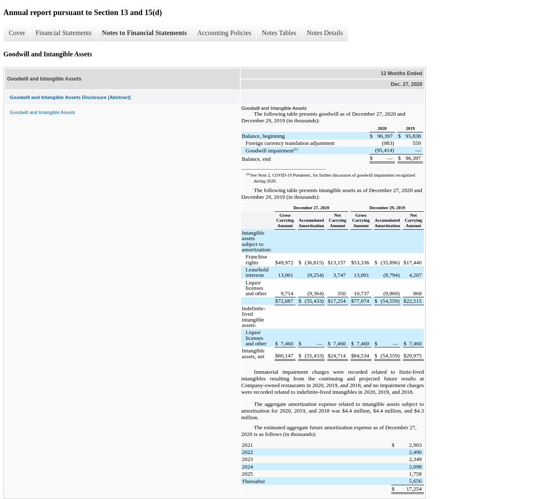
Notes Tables (279, 32)
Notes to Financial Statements (144, 32)
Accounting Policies (224, 32)
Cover (17, 32)
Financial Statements (64, 32)
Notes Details (325, 32)
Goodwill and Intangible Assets (42, 112)
